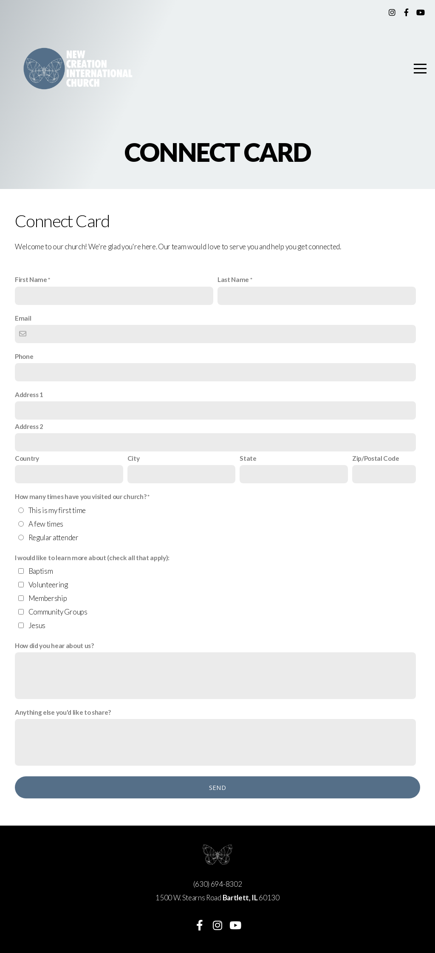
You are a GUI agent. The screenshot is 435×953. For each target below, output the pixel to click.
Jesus (36, 625)
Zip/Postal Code (375, 458)
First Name (31, 279)
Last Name (233, 279)
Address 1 (29, 394)
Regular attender (53, 537)
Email (23, 318)
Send (217, 787)
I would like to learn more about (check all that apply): (92, 557)
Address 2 (29, 426)
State (248, 458)
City (133, 458)
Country (27, 458)
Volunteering (48, 584)
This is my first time (57, 510)
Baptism (40, 571)
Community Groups (58, 611)
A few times (45, 523)
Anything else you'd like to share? (63, 712)
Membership (47, 598)
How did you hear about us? (54, 645)
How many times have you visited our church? (80, 496)
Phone (24, 356)
